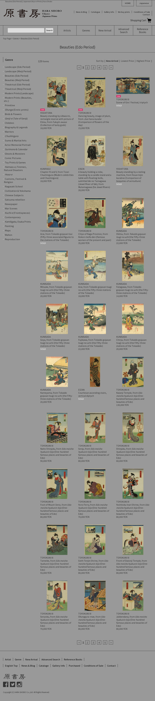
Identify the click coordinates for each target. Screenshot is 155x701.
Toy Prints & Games (15, 162)
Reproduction (12, 239)
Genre (18, 659)
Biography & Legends (16, 127)
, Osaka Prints (18, 221)
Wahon (8, 234)
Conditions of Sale (142, 12)
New (104, 30)
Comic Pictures (13, 158)
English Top (11, 665)
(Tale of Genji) (16, 118)
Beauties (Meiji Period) (17, 80)
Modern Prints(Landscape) (19, 93)
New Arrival (31, 659)
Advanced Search (50, 659)
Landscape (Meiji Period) (18, 71)
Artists (67, 30)
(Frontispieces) (17, 212)
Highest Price (143, 60)
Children (9, 122)
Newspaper (11, 204)
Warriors (9, 131)
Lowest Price (127, 60)
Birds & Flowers (13, 114)
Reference (142, 30)
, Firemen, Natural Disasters (15, 168)
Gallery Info (109, 12)
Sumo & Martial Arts (15, 140)
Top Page (7, 38)
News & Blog (81, 12)
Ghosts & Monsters (15, 153)
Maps (8, 230)
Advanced (123, 30)
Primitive (10, 105)
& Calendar (16, 149)
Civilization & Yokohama (18, 190)
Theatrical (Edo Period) (17, 84)
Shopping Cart (138, 20)
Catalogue (95, 12)
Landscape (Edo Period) (17, 66)
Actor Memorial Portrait (18, 144)
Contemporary (13, 217)
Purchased (74, 665)
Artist (8, 659)
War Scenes (11, 208)
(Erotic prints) (16, 109)
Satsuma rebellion (15, 199)
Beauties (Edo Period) (30, 38)
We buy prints (124, 12)
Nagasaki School (14, 186)
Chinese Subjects (14, 195)
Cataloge (44, 665)
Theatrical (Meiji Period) (18, 88)
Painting (9, 226)
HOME (128, 3)
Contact (146, 14)
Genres (86, 30)
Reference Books (73, 659)
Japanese (144, 3)
